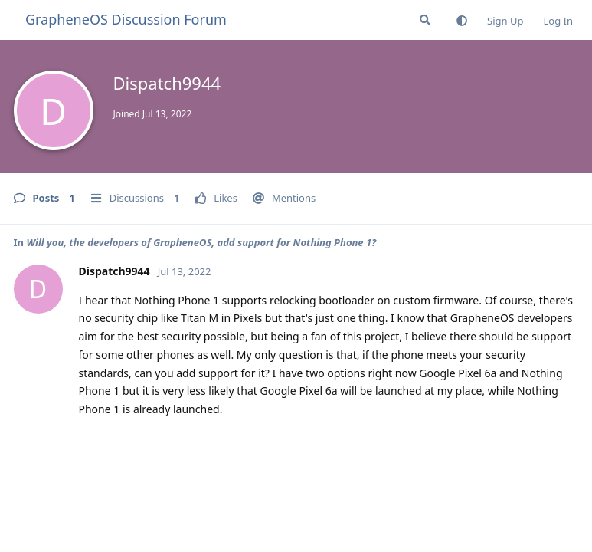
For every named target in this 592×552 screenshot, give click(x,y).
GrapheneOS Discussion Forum (126, 19)
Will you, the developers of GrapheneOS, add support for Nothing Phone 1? (201, 242)
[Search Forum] (425, 20)
